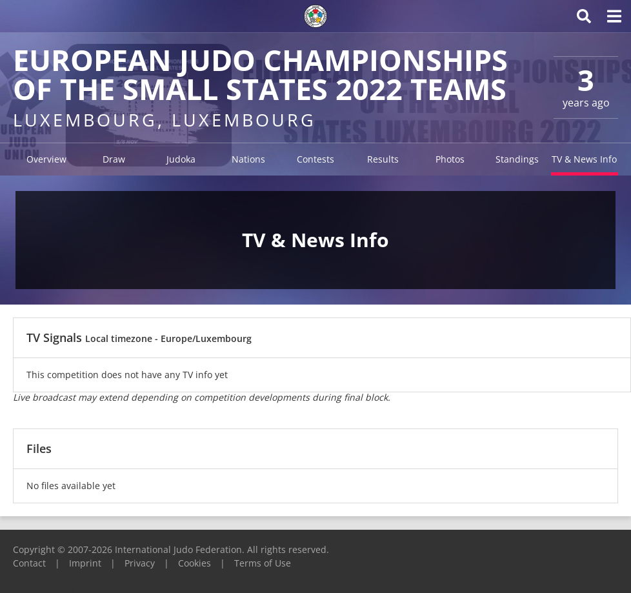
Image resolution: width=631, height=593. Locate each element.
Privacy (140, 563)
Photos (450, 159)
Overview (46, 159)
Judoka (180, 159)
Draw (114, 159)
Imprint (85, 563)
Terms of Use (262, 563)
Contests (315, 159)
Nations (248, 159)
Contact (29, 563)
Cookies (194, 563)
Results (383, 159)
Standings (517, 159)
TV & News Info (584, 159)
